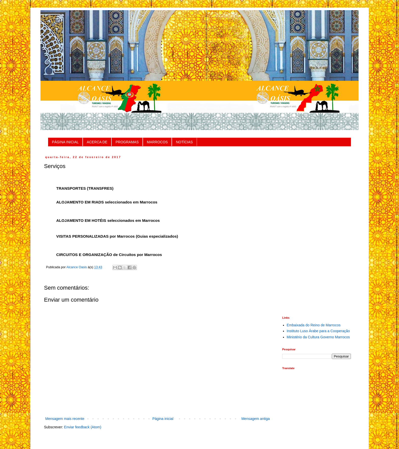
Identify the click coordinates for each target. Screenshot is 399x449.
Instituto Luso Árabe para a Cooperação (318, 331)
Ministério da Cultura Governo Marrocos (318, 337)
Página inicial (163, 419)
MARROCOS (157, 142)
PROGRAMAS (127, 142)
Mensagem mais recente (64, 419)
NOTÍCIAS (184, 142)
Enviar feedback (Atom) (82, 427)
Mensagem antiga (255, 419)
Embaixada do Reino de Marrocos (314, 325)
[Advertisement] (316, 232)
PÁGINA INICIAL (65, 142)
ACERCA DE (97, 142)
